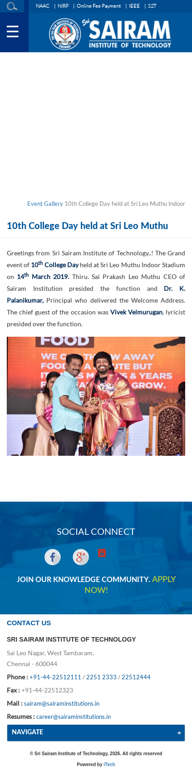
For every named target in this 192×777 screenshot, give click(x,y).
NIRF (63, 6)
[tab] (96, 733)
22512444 (136, 677)
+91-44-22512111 (55, 677)
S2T (152, 6)
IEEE (134, 6)
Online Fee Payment (99, 6)
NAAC (42, 6)
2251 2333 (101, 677)
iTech (109, 764)
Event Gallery (45, 203)
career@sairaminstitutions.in (73, 716)
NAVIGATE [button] (27, 732)
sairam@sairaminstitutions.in (61, 703)
